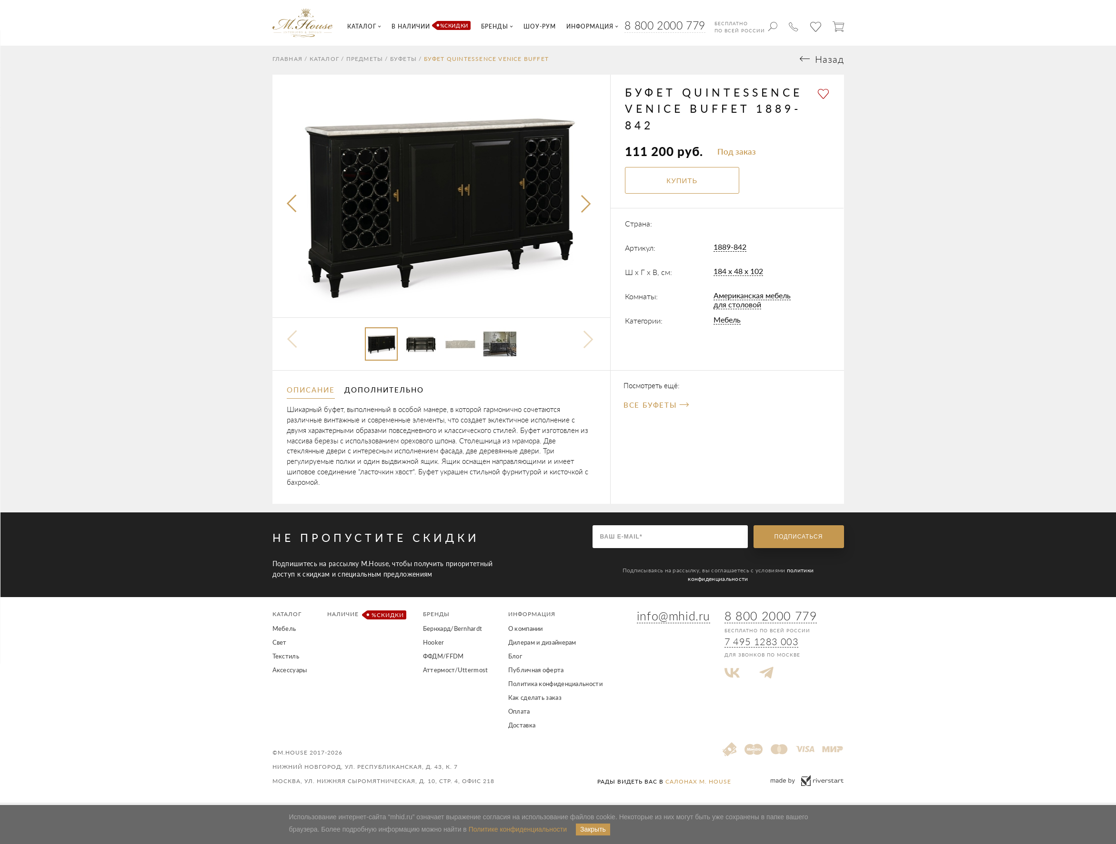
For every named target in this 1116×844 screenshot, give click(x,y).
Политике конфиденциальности (518, 829)
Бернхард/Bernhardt (452, 631)
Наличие (365, 617)
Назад (829, 62)
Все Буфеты (656, 407)
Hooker (433, 644)
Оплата (519, 713)
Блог (515, 658)
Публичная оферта (536, 672)
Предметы (364, 61)
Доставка (521, 727)
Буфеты (403, 61)
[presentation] (292, 207)
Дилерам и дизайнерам (542, 644)
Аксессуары (289, 672)
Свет (279, 644)
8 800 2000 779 (664, 25)
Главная (287, 61)
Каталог (324, 61)
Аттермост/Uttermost (455, 672)
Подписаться (798, 539)
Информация (531, 616)
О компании (525, 631)
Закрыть (593, 829)
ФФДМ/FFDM (443, 658)
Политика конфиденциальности (555, 686)
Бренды (436, 616)
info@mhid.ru (673, 618)
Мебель (727, 322)
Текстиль (285, 658)
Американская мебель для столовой (752, 303)
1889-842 (730, 249)
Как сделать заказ (535, 700)
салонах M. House (698, 783)
